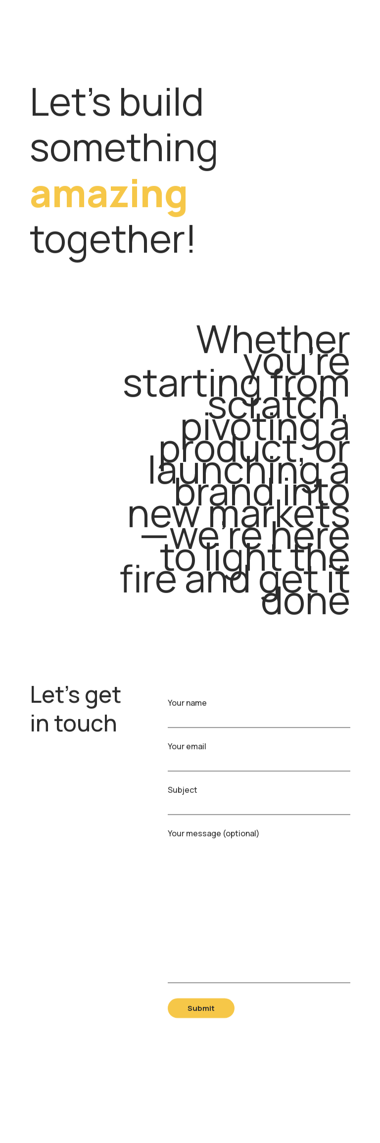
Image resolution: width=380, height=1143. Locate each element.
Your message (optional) (259, 910)
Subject (259, 801)
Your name (259, 714)
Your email (259, 757)
